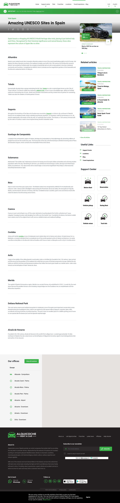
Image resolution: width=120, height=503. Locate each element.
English (115, 4)
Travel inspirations (92, 163)
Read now (38, 11)
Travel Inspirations (80, 4)
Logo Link (13, 4)
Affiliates (98, 436)
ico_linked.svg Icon (54, 481)
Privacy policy (63, 490)
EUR (109, 4)
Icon (71, 480)
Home (38, 4)
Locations (70, 4)
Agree (88, 497)
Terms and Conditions (50, 490)
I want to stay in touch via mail (74, 453)
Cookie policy (74, 490)
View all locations (31, 361)
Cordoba (21, 236)
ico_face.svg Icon (45, 481)
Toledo (45, 88)
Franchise (62, 4)
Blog (88, 4)
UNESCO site (40, 90)
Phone (30, 482)
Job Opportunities (71, 436)
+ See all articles (89, 140)
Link (98, 37)
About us (61, 436)
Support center (47, 4)
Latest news (90, 436)
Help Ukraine (107, 436)
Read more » (47, 500)
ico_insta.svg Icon (50, 481)
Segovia (48, 113)
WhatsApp (16, 482)
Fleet (55, 4)
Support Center (91, 153)
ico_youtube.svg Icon (58, 481)
